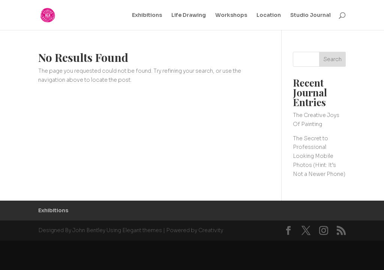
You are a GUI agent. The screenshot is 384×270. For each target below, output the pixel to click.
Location (268, 15)
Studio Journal (310, 15)
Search (332, 59)
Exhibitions (147, 15)
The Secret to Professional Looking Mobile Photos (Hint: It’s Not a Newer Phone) (319, 156)
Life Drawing (188, 15)
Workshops (231, 15)
